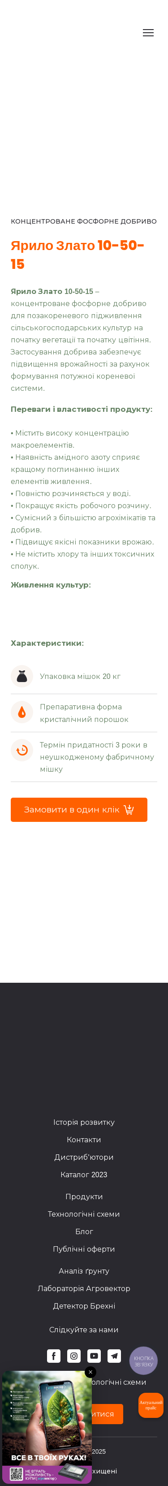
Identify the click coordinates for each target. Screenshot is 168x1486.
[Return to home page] (63, 32)
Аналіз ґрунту (84, 1271)
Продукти (84, 1197)
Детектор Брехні (84, 1306)
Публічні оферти (84, 1249)
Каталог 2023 (83, 1175)
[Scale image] (20, 610)
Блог (84, 1231)
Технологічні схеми (84, 1214)
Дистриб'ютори (83, 1157)
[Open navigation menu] (148, 33)
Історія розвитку (84, 1122)
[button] (79, 810)
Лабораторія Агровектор (84, 1288)
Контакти (84, 1140)
